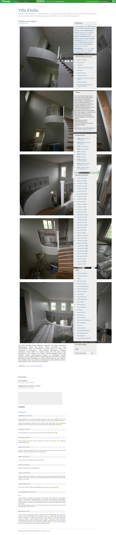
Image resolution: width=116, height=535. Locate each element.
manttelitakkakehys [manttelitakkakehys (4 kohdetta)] (89, 40)
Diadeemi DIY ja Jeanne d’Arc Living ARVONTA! (85, 85)
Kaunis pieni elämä (82, 283)
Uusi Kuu (79, 325)
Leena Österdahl (22, 492)
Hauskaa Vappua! (81, 73)
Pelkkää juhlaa (80, 62)
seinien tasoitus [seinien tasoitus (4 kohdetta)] (85, 46)
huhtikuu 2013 (80, 212)
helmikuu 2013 (81, 217)
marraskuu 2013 (81, 194)
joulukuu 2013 (80, 191)
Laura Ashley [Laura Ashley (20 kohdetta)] (89, 38)
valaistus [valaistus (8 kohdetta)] (90, 50)
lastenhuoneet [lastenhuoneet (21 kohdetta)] (84, 36)
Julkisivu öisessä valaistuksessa (83, 139)
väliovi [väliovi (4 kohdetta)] (83, 52)
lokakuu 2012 (80, 227)
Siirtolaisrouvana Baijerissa (84, 320)
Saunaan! (83, 157)
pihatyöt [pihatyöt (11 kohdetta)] (90, 43)
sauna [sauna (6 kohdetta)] (80, 46)
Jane (19, 437)
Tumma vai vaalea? (27, 21)
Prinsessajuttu (80, 315)
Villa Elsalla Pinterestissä (83, 330)
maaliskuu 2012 (81, 246)
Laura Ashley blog (81, 296)
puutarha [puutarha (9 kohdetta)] (89, 44)
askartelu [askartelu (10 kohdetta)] (81, 26)
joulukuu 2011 (80, 253)
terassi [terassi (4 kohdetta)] (86, 50)
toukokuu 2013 (81, 209)
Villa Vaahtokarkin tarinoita (84, 338)
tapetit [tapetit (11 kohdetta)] (83, 51)
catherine (20, 415)
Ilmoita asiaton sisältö (45, 530)
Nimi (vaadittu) (22, 380)
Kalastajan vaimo (81, 281)
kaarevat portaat (30, 366)
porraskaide (38, 366)
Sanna (20, 447)
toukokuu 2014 (81, 178)
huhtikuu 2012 (80, 243)
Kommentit (22, 412)
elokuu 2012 (80, 233)
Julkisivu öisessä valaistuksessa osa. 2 (83, 164)
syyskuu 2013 (80, 199)
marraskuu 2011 (81, 256)
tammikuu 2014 (81, 188)
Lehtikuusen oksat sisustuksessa (85, 67)
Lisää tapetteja (85, 146)
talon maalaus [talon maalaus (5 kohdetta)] (77, 50)
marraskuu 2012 (81, 225)
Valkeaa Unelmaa (81, 328)
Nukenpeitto (80, 70)
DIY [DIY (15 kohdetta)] (89, 26)
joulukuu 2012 (80, 222)
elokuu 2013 (80, 201)
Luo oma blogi (89, 1)
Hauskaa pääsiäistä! (82, 82)
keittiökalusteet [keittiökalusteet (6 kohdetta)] (82, 32)
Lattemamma (80, 294)
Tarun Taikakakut (81, 322)
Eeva (19, 429)
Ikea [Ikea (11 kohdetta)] (86, 28)
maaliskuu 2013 (81, 214)
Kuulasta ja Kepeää (82, 291)
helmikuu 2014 (81, 186)
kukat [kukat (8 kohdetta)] (80, 34)
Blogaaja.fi (38, 530)
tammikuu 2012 (81, 251)
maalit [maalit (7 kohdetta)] (83, 40)
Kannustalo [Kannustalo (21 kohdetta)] (89, 30)
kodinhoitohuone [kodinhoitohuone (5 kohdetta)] (90, 32)
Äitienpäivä (80, 65)
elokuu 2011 (80, 264)
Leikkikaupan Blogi (82, 299)
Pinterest (76, 126)
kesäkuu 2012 (80, 238)
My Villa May (80, 302)
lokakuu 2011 (80, 259)
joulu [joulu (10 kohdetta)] (89, 28)
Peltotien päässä (81, 304)
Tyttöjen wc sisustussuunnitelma (82, 160)
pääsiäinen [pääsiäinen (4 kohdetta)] (76, 46)
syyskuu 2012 (80, 230)
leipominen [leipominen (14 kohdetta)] (78, 41)
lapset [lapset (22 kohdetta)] (76, 36)
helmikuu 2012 (81, 248)
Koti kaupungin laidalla (83, 286)
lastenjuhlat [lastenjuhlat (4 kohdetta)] (92, 36)
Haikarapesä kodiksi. (82, 276)
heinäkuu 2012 (80, 235)
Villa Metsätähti (81, 335)
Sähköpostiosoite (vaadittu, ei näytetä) (29, 386)
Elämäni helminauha (82, 273)
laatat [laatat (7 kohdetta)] (90, 34)
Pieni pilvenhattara (81, 307)
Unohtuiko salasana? (60, 1)
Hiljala (78, 278)
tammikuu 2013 (81, 220)
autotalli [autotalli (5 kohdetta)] (86, 26)
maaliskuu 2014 (81, 183)
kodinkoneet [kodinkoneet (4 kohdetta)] (76, 34)
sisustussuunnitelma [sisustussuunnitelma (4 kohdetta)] (86, 48)
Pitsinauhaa (80, 309)
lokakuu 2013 (80, 196)
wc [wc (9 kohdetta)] (85, 52)
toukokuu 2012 (81, 240)
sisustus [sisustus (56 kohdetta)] (78, 48)
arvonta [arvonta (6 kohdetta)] (76, 26)
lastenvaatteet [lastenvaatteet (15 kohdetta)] (79, 39)
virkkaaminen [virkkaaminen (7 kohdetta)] (77, 52)
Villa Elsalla (28, 10)
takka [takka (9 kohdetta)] (92, 48)
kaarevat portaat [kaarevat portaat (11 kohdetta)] (79, 30)
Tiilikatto (83, 151)
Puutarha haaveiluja (82, 75)
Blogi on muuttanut (82, 60)
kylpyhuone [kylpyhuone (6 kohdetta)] (85, 34)
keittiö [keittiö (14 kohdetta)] (76, 32)
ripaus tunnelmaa (81, 317)
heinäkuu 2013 (80, 204)
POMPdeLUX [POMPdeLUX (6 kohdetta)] (77, 44)
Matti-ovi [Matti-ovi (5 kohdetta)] (76, 42)
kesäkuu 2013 (80, 207)
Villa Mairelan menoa (82, 333)
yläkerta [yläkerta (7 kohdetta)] (89, 52)
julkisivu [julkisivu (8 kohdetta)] (93, 28)
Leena (19, 473)
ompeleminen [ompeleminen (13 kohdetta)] (83, 43)
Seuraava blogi (96, 1)
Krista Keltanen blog (82, 289)
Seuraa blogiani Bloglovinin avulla (83, 129)
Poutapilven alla (81, 312)
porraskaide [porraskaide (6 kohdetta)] (84, 44)
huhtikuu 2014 (80, 181)
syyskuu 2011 (80, 261)
